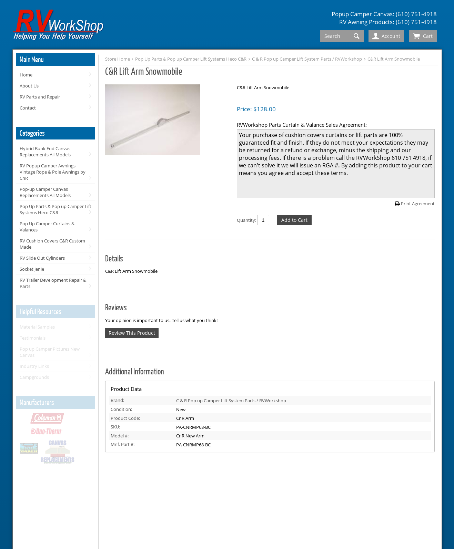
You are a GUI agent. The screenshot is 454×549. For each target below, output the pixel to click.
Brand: (117, 400)
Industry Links (34, 366)
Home (26, 75)
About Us (29, 86)
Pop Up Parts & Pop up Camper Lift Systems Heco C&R (55, 209)
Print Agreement (418, 203)
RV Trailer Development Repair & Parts (53, 283)
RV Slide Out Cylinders (42, 258)
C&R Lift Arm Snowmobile (393, 59)
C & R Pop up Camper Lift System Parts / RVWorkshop (307, 59)
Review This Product (132, 333)
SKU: (115, 427)
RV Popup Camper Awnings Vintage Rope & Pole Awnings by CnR (52, 172)
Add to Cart (294, 220)
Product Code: (125, 418)
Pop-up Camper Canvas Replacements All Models (45, 192)
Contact (28, 108)
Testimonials (33, 338)
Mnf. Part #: (122, 444)
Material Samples (37, 327)
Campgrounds (34, 377)
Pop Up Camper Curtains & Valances (47, 226)
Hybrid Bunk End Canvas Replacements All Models (45, 151)
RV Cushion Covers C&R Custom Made (52, 244)
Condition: (121, 409)
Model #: (120, 436)
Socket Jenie (32, 269)
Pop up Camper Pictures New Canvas (50, 352)
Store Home (117, 59)
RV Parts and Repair (40, 97)
